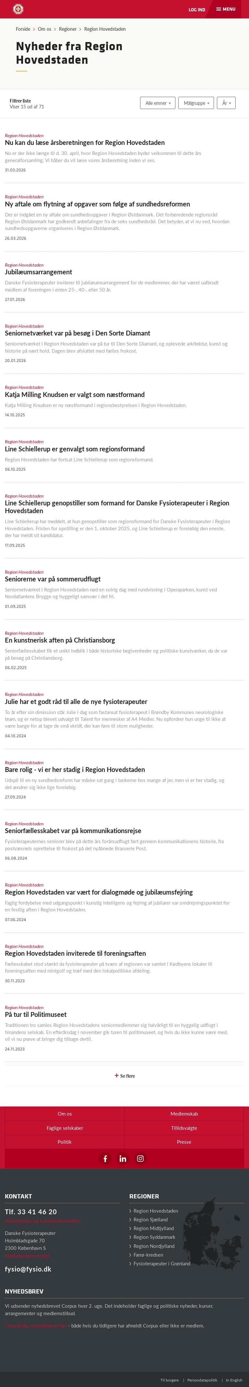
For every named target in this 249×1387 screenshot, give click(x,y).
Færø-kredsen (146, 1254)
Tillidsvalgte (184, 1127)
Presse (184, 1141)
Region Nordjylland (151, 1245)
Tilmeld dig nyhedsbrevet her (36, 1325)
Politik (65, 1141)
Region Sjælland (148, 1219)
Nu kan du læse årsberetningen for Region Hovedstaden (85, 142)
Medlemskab (184, 1113)
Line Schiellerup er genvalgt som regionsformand (75, 448)
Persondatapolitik (202, 1380)
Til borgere (169, 1380)
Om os (44, 29)
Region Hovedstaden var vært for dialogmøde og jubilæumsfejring (99, 892)
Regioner (68, 29)
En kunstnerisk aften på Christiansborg (60, 639)
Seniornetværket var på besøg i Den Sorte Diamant (77, 332)
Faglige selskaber (65, 1127)
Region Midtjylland (151, 1228)
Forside (23, 29)
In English (234, 1380)
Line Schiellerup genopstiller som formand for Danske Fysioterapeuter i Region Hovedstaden (117, 506)
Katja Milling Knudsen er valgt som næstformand (75, 394)
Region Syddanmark (152, 1236)
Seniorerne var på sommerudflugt (53, 578)
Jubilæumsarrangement (38, 271)
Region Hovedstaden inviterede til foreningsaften (75, 953)
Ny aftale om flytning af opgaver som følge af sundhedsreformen (97, 203)
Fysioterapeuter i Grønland (159, 1263)
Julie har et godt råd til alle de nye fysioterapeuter (76, 701)
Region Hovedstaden (105, 29)
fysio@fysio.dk (28, 1268)
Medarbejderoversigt (27, 1255)
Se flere (124, 1076)
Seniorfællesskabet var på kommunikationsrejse (73, 830)
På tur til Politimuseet (35, 1014)
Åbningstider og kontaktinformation (43, 1220)
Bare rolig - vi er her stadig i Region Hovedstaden (75, 769)
